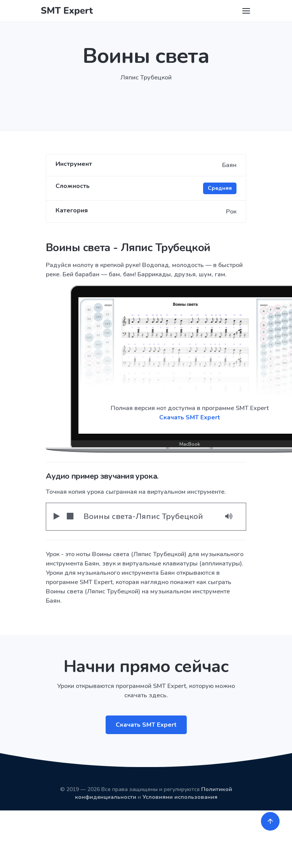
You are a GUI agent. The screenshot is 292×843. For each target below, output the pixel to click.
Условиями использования (180, 797)
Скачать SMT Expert (146, 725)
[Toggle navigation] (246, 11)
